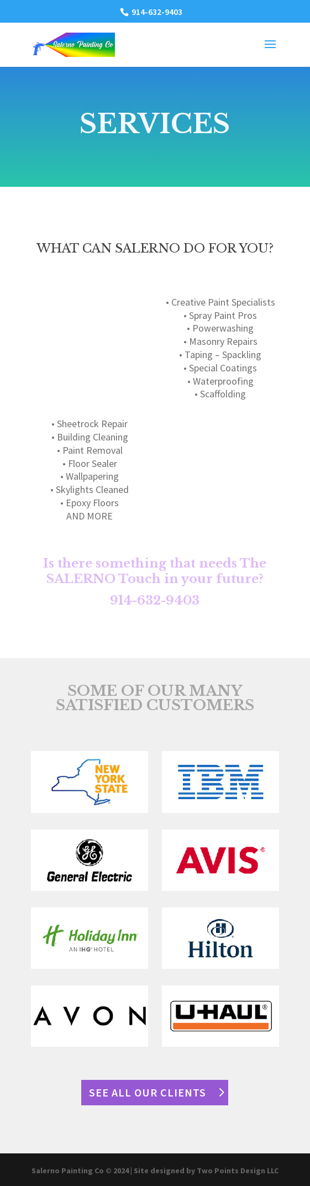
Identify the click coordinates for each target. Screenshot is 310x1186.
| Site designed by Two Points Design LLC (204, 1170)
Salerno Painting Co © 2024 (80, 1170)
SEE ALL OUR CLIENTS (147, 1092)
